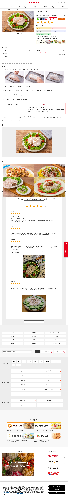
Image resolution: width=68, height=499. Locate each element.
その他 (18, 358)
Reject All (57, 489)
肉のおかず (6, 117)
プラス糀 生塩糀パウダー (42, 53)
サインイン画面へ (34, 189)
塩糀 (13, 117)
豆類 (53, 355)
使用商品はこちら (18, 33)
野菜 (41, 355)
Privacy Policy (5, 496)
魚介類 (29, 355)
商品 (12, 6)
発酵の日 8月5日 (14, 120)
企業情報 (62, 6)
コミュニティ (25, 6)
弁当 (26, 117)
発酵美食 (45, 6)
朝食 (48, 117)
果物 (58, 355)
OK (57, 492)
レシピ (18, 6)
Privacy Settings (56, 486)
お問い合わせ (53, 6)
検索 (64, 2)
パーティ (41, 117)
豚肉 (19, 355)
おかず (42, 38)
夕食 (60, 117)
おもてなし (33, 117)
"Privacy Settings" (6, 492)
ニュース (6, 6)
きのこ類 (47, 355)
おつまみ (5, 120)
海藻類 (35, 355)
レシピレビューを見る (40, 25)
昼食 (54, 117)
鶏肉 (57, 38)
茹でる (50, 38)
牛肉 (14, 355)
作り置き (20, 117)
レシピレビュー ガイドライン (61, 178)
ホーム (4, 9)
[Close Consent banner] (66, 483)
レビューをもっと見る (34, 309)
